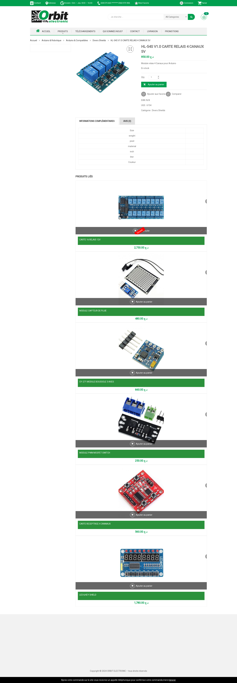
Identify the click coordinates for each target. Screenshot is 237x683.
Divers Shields (99, 40)
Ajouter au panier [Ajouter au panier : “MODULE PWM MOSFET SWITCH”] (144, 446)
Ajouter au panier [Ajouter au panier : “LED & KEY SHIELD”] (144, 588)
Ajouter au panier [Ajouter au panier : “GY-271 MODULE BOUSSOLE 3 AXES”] (144, 375)
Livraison (152, 31)
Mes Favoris (141, 3)
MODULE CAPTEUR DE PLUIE (93, 310)
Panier (202, 3)
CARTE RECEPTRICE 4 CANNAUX (95, 524)
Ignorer (172, 680)
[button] (130, 49)
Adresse (50, 3)
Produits (63, 31)
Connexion (186, 3)
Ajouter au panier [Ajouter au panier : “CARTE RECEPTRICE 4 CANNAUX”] (144, 517)
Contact (35, 3)
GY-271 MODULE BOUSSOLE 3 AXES (96, 381)
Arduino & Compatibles (77, 40)
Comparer (177, 94)
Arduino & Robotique (51, 40)
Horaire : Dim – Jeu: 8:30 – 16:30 (76, 3)
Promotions (172, 31)
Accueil (43, 31)
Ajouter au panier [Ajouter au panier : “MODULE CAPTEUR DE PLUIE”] (144, 304)
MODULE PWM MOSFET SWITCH (94, 453)
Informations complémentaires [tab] (97, 121)
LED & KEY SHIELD (87, 595)
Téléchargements (85, 31)
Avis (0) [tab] (127, 121)
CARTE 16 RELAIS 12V (90, 239)
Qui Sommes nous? (113, 31)
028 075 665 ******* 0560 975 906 (113, 3)
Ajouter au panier (156, 84)
